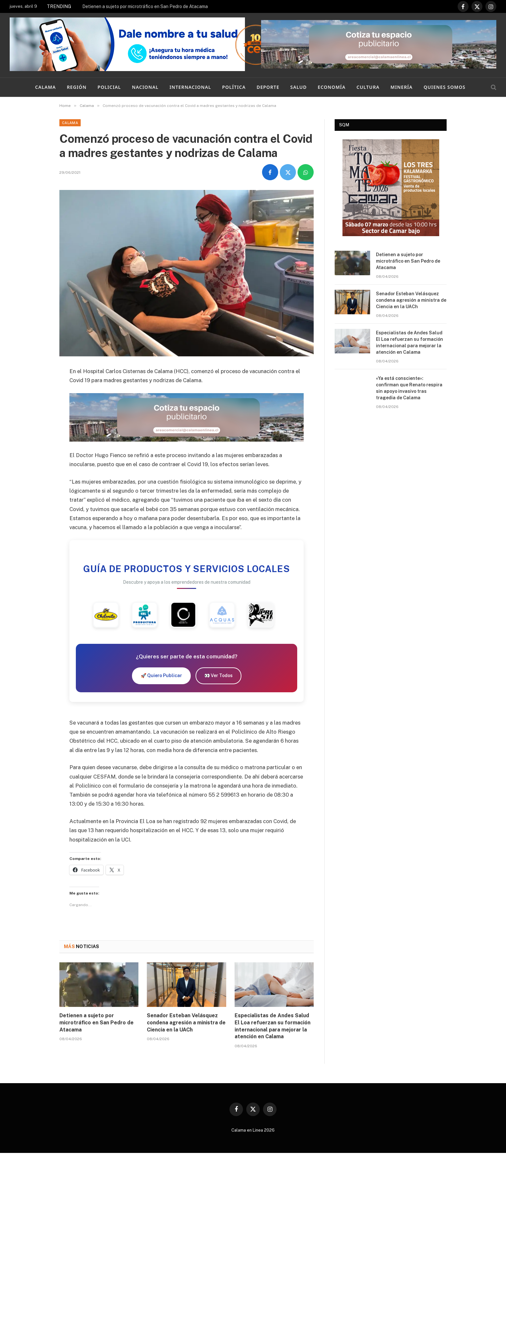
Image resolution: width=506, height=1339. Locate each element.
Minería (401, 87)
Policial (109, 87)
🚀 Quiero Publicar (161, 675)
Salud (298, 87)
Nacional (145, 87)
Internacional (190, 87)
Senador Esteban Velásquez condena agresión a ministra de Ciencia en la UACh (186, 1022)
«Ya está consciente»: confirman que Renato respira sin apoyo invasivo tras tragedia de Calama (409, 388)
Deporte (268, 87)
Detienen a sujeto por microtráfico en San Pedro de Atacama (145, 6)
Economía (332, 87)
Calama (45, 87)
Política (234, 87)
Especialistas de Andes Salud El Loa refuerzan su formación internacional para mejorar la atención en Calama (272, 1026)
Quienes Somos (445, 87)
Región (76, 87)
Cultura (368, 87)
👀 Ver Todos (218, 675)
